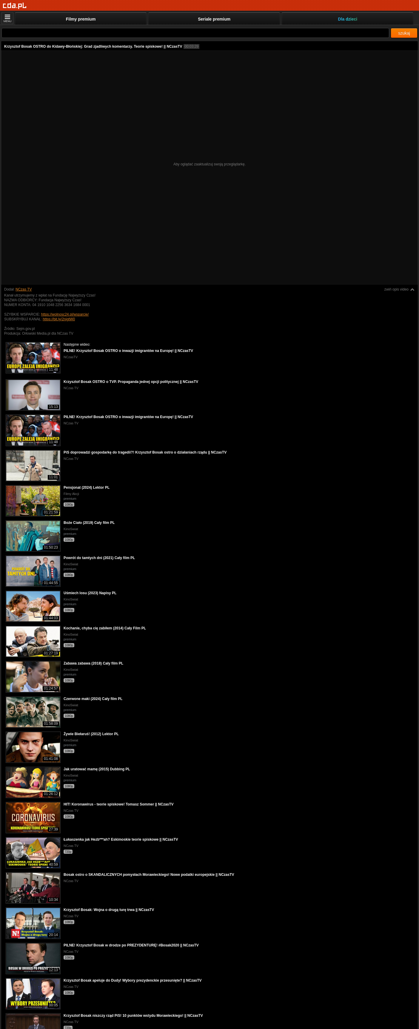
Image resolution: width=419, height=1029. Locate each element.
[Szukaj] (195, 33)
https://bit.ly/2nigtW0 (59, 319)
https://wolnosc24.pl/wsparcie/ (65, 314)
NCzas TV (24, 289)
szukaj (404, 33)
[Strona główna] (15, 6)
